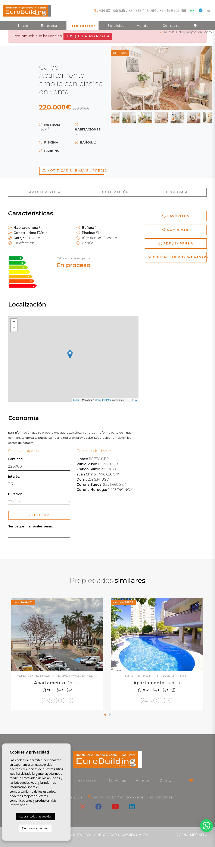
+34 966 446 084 (142, 11)
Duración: (15, 494)
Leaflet (76, 400)
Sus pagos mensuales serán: (30, 526)
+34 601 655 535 (112, 11)
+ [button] (14, 322)
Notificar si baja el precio (73, 171)
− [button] (14, 328)
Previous (121, 78)
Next (201, 78)
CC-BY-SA (131, 400)
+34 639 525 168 (173, 11)
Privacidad (107, 835)
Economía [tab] (177, 192)
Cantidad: (15, 459)
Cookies (128, 835)
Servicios (117, 781)
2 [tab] (110, 715)
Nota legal (83, 835)
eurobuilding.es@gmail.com (188, 32)
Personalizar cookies (35, 828)
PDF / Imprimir (175, 243)
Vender (143, 781)
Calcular (39, 515)
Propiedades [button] (87, 780)
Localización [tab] (114, 192)
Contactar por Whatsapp (177, 257)
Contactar (169, 781)
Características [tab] (45, 192)
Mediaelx (198, 835)
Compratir (176, 230)
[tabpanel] (57, 654)
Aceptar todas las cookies (35, 816)
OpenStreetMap (103, 400)
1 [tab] (105, 715)
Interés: (14, 476)
